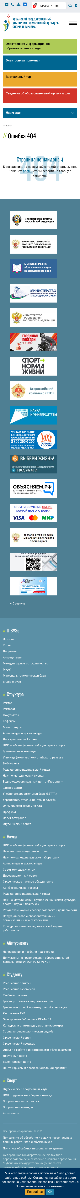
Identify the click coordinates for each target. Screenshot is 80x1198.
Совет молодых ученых (19, 869)
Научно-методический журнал (23, 775)
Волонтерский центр (17, 1061)
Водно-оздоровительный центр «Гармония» (33, 781)
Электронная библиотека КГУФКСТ (27, 1019)
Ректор (7, 703)
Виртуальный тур (18, 77)
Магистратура (12, 727)
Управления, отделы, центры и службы (29, 800)
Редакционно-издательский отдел (26, 769)
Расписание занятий (17, 983)
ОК (50, 1192)
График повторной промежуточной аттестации (35, 1007)
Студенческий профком (19, 1043)
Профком (9, 812)
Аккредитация (12, 657)
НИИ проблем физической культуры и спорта (34, 745)
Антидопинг (11, 1113)
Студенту (14, 974)
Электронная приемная (23, 60)
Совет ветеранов (14, 818)
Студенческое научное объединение (28, 881)
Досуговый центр (15, 1056)
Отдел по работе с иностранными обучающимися (37, 1050)
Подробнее (35, 1192)
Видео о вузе (12, 681)
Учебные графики (15, 995)
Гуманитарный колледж (19, 751)
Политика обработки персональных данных (33, 1148)
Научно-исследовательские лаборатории (31, 857)
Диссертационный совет (20, 739)
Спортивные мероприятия (21, 1101)
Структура (15, 693)
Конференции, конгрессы (20, 887)
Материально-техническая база (24, 675)
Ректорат (9, 709)
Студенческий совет (17, 824)
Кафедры (9, 721)
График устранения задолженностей (28, 1001)
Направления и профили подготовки (28, 951)
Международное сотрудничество (25, 663)
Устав (7, 645)
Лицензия (10, 651)
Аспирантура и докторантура (22, 733)
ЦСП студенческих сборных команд (27, 1095)
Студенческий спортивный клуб (25, 1089)
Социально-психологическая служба (28, 1031)
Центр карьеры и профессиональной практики (35, 1068)
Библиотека (11, 763)
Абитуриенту (17, 942)
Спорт (12, 1080)
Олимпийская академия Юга (22, 806)
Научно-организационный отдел (25, 851)
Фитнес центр (12, 787)
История (8, 639)
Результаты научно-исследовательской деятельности (40, 910)
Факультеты (11, 715)
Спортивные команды (18, 1107)
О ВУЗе (13, 630)
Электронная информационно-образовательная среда (28, 46)
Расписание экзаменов (19, 989)
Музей (7, 669)
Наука (12, 836)
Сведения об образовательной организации (38, 93)
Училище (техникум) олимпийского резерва (33, 757)
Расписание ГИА (14, 1013)
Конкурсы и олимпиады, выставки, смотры (33, 1025)
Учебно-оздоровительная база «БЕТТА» (30, 793)
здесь (27, 171)
